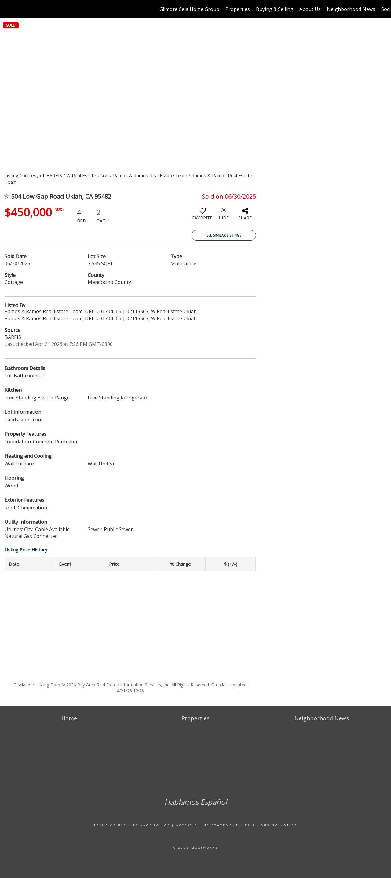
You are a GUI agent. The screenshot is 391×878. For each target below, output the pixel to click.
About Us (310, 9)
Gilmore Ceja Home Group (189, 9)
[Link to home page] (8, 9)
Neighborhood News (351, 9)
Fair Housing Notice (271, 825)
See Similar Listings (223, 235)
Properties (237, 9)
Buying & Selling (274, 9)
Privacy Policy (151, 825)
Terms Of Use (110, 825)
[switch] (202, 216)
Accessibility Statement (207, 825)
